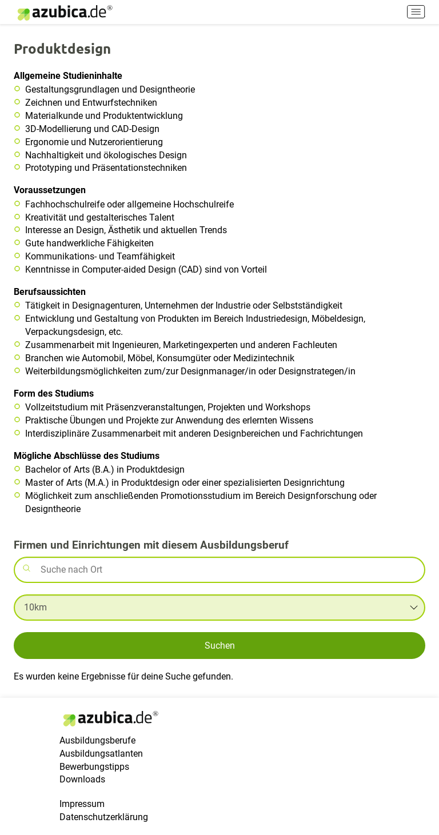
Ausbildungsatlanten (101, 753)
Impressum (82, 803)
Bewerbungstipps (94, 766)
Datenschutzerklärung (103, 817)
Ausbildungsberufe (97, 740)
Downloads (82, 779)
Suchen (220, 645)
